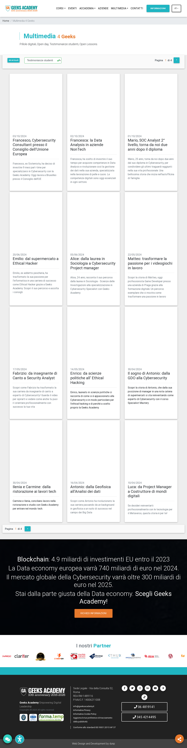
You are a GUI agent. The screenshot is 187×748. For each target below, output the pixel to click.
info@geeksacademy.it (83, 706)
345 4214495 (144, 717)
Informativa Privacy (81, 710)
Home (6, 20)
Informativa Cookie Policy (84, 714)
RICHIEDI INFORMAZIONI (93, 613)
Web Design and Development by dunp (93, 743)
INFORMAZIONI (158, 8)
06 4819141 (144, 707)
